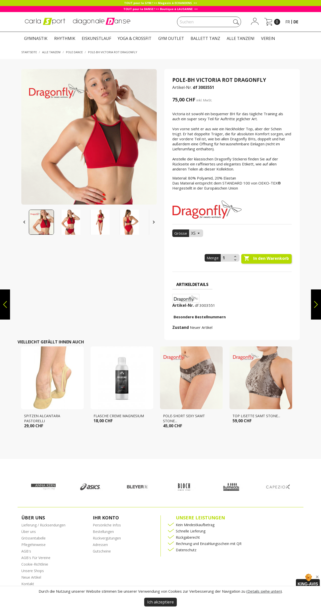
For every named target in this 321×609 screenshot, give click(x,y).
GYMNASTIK (35, 38)
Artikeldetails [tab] (192, 284)
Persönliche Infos (107, 525)
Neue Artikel (31, 577)
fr (287, 22)
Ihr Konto (106, 518)
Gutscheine (102, 551)
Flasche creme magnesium (119, 415)
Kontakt (27, 583)
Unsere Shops (32, 570)
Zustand (180, 327)
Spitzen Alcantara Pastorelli (42, 418)
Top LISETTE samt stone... (256, 415)
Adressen (100, 544)
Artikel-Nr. (182, 87)
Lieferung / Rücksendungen (43, 525)
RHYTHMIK (64, 38)
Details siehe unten (264, 591)
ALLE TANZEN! (240, 38)
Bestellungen (103, 531)
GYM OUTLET (171, 38)
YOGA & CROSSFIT (134, 38)
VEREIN (268, 38)
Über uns (28, 531)
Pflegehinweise (33, 544)
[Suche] (209, 22)
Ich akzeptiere (160, 602)
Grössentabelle (33, 538)
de (295, 22)
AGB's (26, 551)
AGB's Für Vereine (35, 557)
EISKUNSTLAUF (96, 38)
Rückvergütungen (107, 538)
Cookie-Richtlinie (34, 564)
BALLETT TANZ (205, 38)
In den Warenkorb (266, 258)
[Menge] (227, 258)
